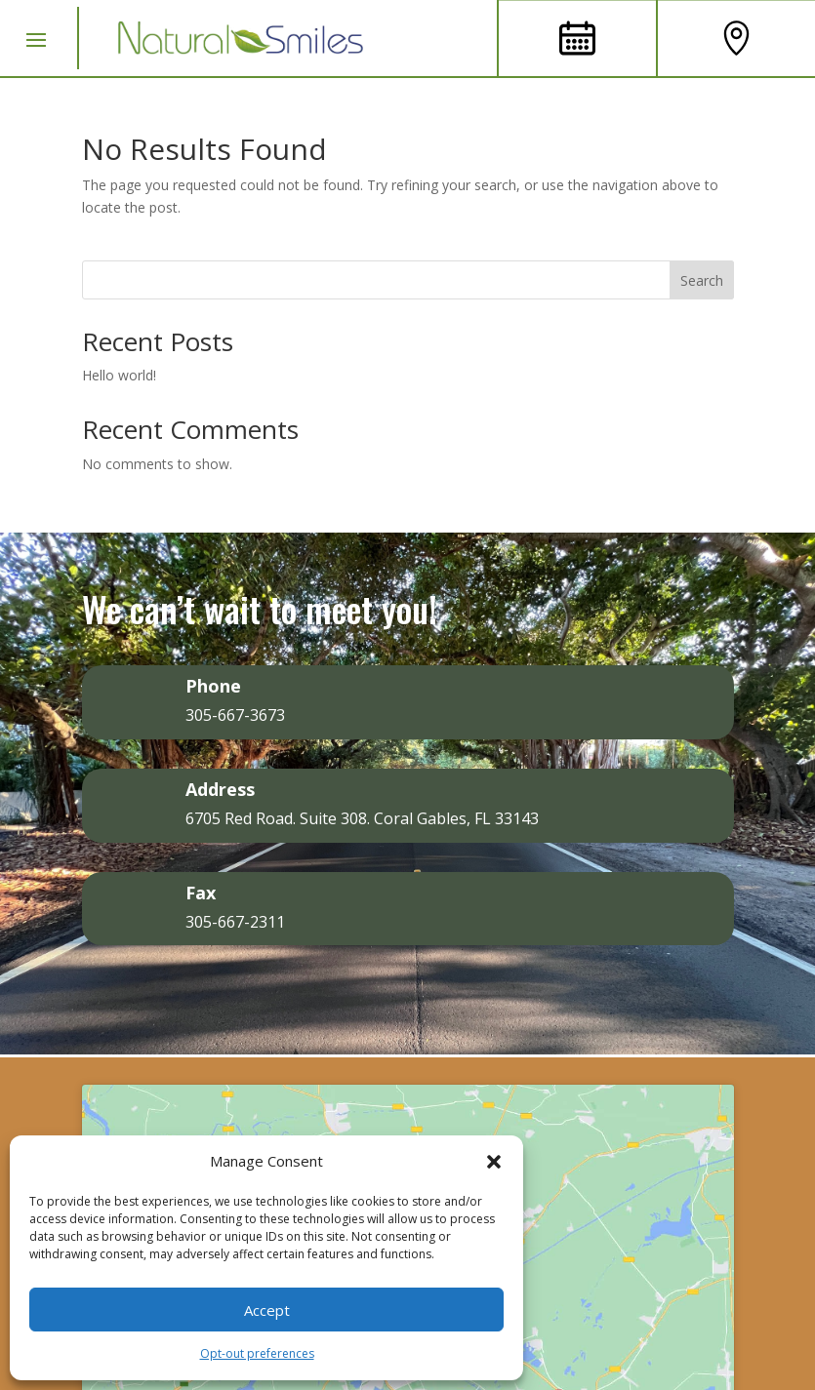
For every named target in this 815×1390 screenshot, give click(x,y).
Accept (267, 1310)
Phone (213, 685)
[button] (494, 1162)
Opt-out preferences (257, 1353)
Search (701, 280)
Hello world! (119, 375)
